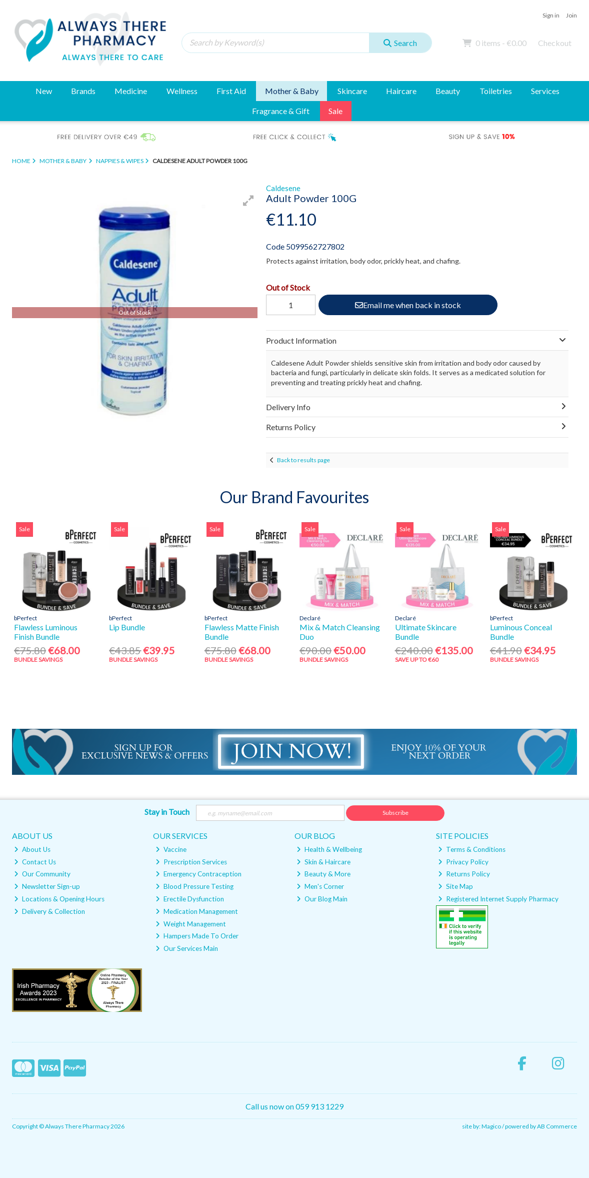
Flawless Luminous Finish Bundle (46, 631)
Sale (335, 111)
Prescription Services (191, 862)
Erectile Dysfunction (190, 899)
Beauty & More (323, 874)
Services (545, 91)
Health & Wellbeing (329, 849)
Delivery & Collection (49, 911)
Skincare (352, 91)
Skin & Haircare (323, 862)
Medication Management (197, 911)
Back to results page (303, 460)
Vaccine (171, 849)
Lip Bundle (127, 627)
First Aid (231, 91)
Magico (491, 1126)
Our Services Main (187, 948)
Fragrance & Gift (281, 111)
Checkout (555, 43)
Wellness (182, 91)
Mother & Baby (291, 91)
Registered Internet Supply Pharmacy (498, 899)
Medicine (130, 91)
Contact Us (35, 862)
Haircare (401, 91)
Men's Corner (320, 886)
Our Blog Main (322, 899)
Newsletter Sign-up (47, 886)
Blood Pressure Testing (195, 886)
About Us (32, 849)
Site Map (455, 886)
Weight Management (191, 924)
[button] (248, 201)
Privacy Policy (463, 862)
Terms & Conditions (472, 849)
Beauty (448, 91)
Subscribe (395, 812)
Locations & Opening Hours (59, 899)
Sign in (551, 15)
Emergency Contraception (199, 874)
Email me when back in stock (408, 305)
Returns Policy (464, 874)
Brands (83, 91)
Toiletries (496, 91)
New (44, 91)
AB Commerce (557, 1126)
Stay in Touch (167, 811)
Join (571, 15)
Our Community (42, 874)
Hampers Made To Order (197, 936)
